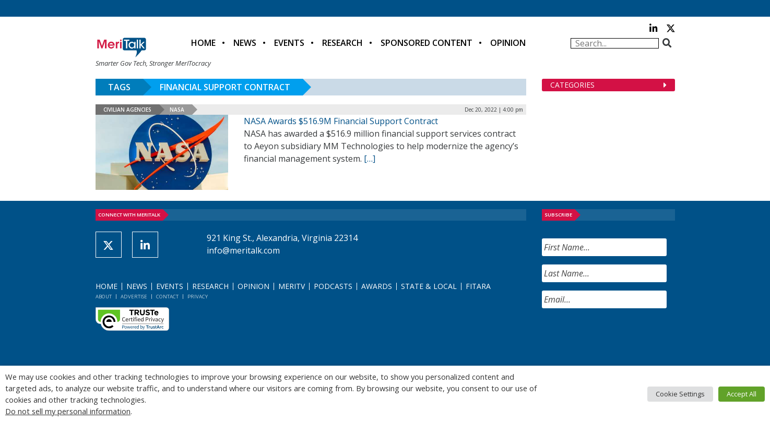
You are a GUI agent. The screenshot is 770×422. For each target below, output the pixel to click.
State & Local (429, 286)
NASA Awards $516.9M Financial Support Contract (341, 121)
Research (342, 43)
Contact (167, 296)
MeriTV (291, 286)
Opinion (508, 43)
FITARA (478, 286)
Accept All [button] (741, 394)
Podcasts (333, 286)
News (244, 43)
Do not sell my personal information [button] (68, 411)
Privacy (197, 296)
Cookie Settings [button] (680, 394)
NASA (177, 109)
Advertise (134, 296)
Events (289, 43)
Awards (376, 286)
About (104, 296)
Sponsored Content (426, 43)
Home (203, 43)
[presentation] (621, 337)
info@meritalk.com (243, 250)
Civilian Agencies (127, 109)
